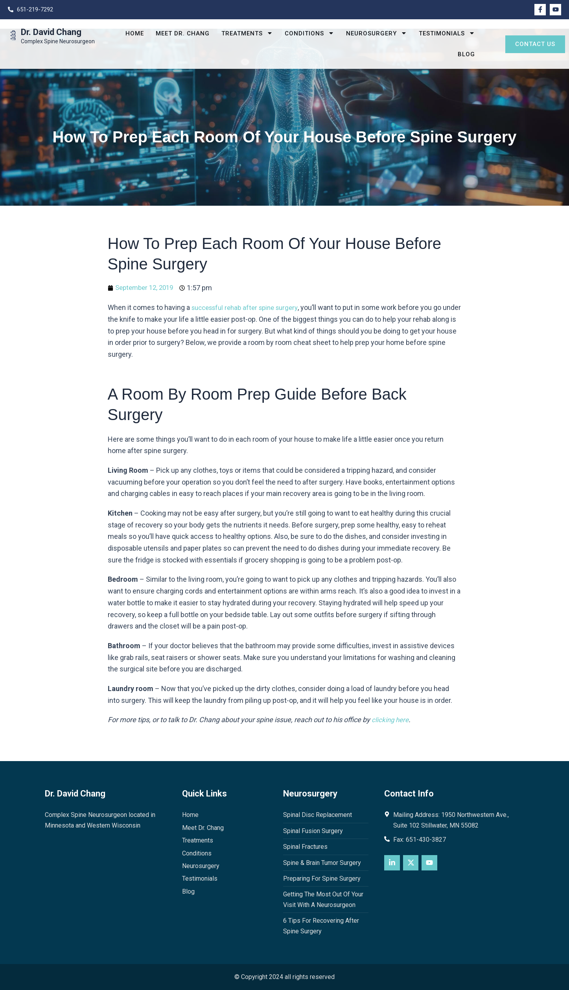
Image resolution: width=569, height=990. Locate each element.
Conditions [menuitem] (309, 33)
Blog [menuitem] (466, 54)
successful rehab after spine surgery (249, 307)
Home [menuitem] (134, 33)
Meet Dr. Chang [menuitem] (183, 33)
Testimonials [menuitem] (447, 33)
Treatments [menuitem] (247, 33)
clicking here (391, 719)
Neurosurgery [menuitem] (376, 33)
